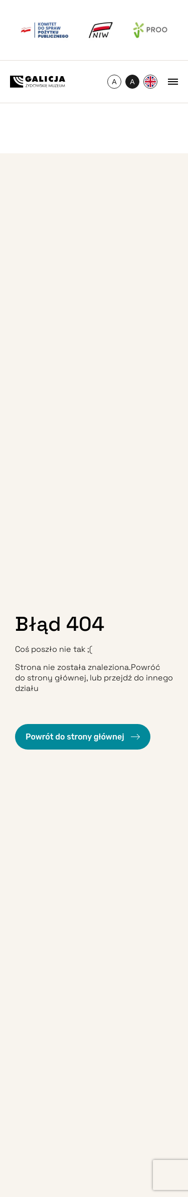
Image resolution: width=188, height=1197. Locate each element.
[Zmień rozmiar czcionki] (114, 82)
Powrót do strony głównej (76, 737)
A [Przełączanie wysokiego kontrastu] (134, 83)
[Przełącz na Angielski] (150, 82)
